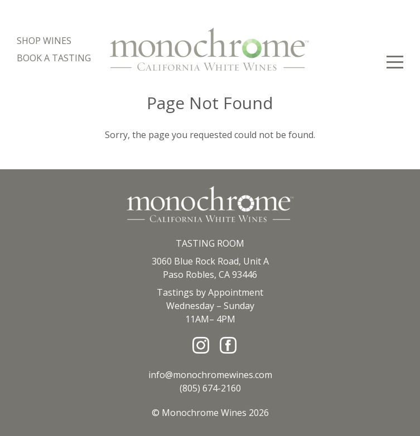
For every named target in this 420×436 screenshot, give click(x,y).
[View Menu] (395, 62)
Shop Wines (44, 41)
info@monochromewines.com (210, 375)
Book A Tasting (54, 58)
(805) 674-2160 (210, 388)
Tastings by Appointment (210, 292)
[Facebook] (228, 345)
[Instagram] (200, 345)
